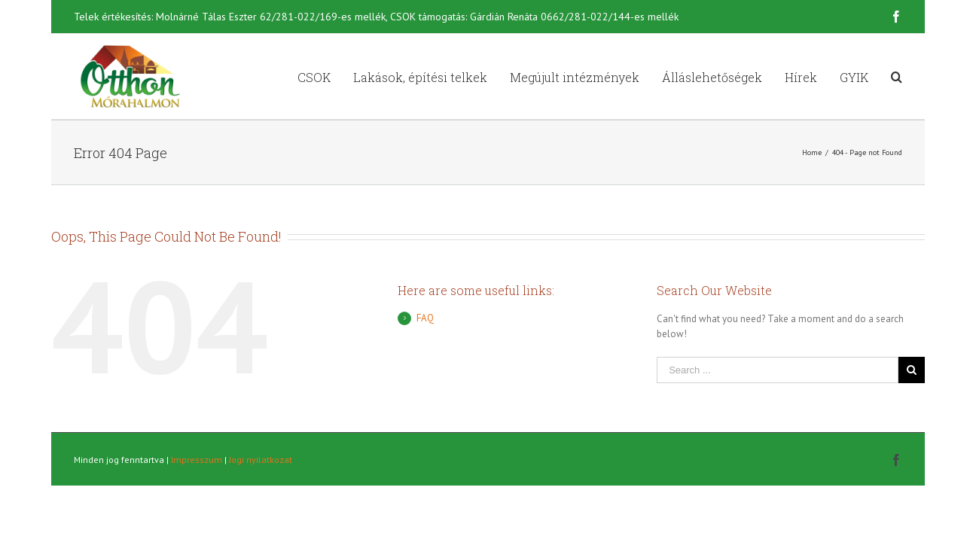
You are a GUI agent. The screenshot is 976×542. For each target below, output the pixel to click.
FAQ (425, 318)
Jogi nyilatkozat (260, 459)
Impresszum (196, 459)
